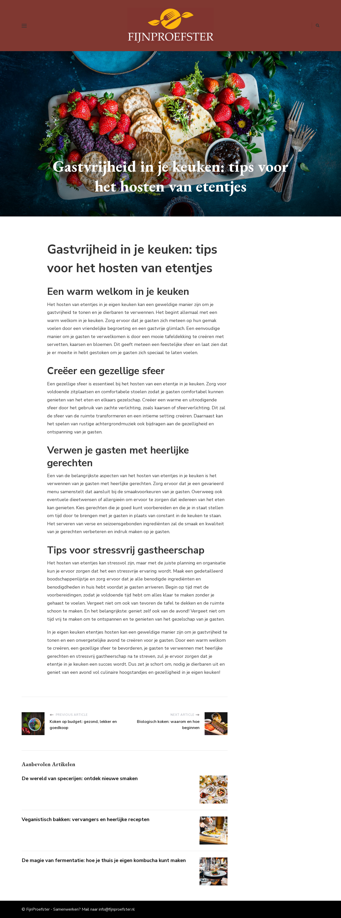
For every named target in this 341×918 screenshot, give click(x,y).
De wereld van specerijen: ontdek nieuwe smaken (80, 778)
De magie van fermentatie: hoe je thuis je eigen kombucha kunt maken (104, 860)
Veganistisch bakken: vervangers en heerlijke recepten (85, 819)
